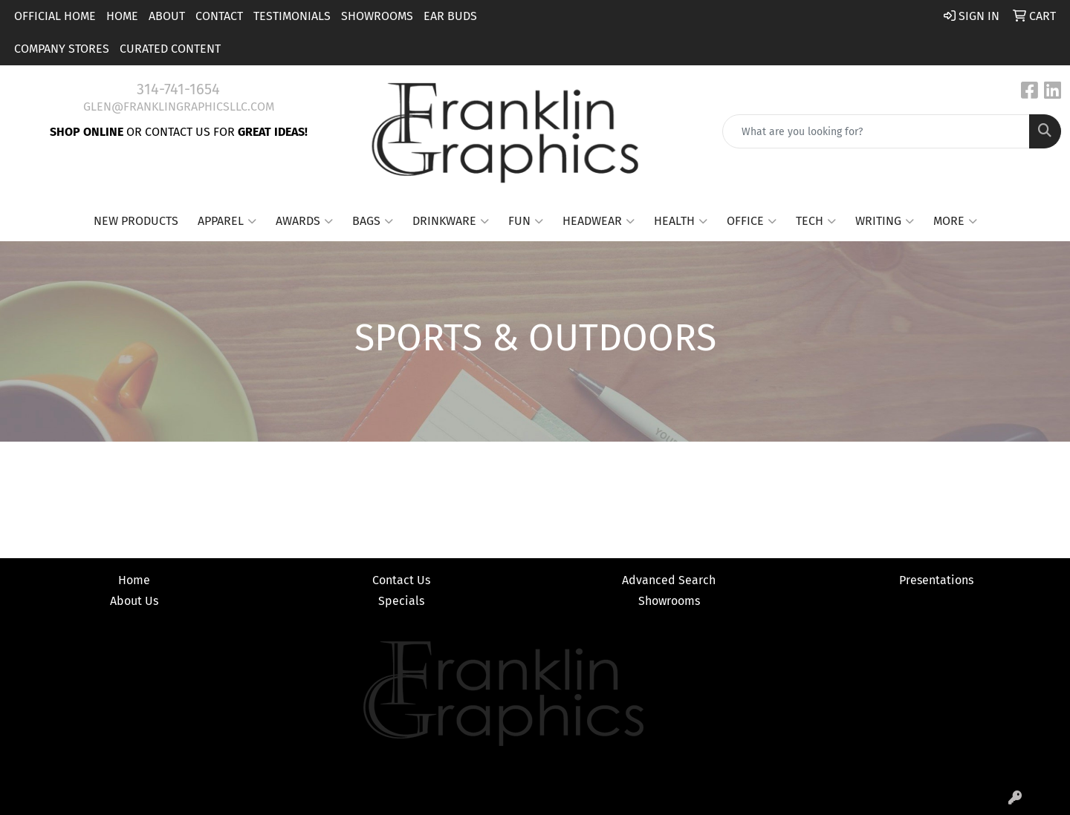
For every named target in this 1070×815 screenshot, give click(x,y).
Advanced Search (669, 580)
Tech (816, 221)
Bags (372, 221)
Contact (219, 16)
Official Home (55, 16)
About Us (134, 601)
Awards (304, 221)
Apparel (227, 221)
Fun (525, 221)
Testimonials (292, 16)
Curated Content (170, 49)
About (167, 16)
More (955, 221)
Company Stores (61, 49)
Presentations (936, 580)
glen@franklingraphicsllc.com (178, 106)
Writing (884, 221)
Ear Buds (450, 16)
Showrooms (377, 16)
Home (122, 16)
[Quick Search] (876, 131)
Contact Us (401, 580)
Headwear (598, 221)
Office (751, 221)
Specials (401, 601)
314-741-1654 (178, 89)
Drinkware (450, 221)
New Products (136, 221)
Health (680, 221)
